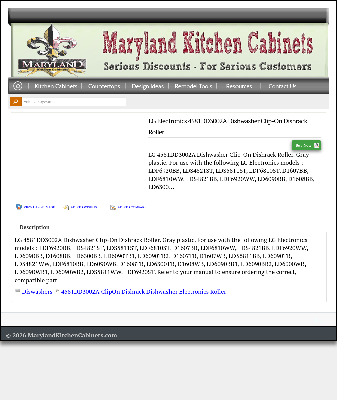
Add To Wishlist (85, 207)
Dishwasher (162, 291)
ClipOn (110, 291)
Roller (218, 291)
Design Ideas (148, 86)
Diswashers (37, 291)
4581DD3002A (80, 291)
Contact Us (283, 86)
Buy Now (307, 145)
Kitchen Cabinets (56, 86)
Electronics (194, 291)
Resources (239, 86)
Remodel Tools (193, 86)
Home (17, 86)
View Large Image (39, 207)
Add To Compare (132, 207)
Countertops (104, 86)
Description (35, 227)
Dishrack (133, 291)
